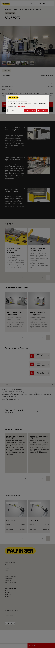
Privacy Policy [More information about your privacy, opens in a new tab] (21, 106)
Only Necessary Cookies (30, 110)
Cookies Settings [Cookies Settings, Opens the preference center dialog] (12, 110)
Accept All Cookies (42, 110)
